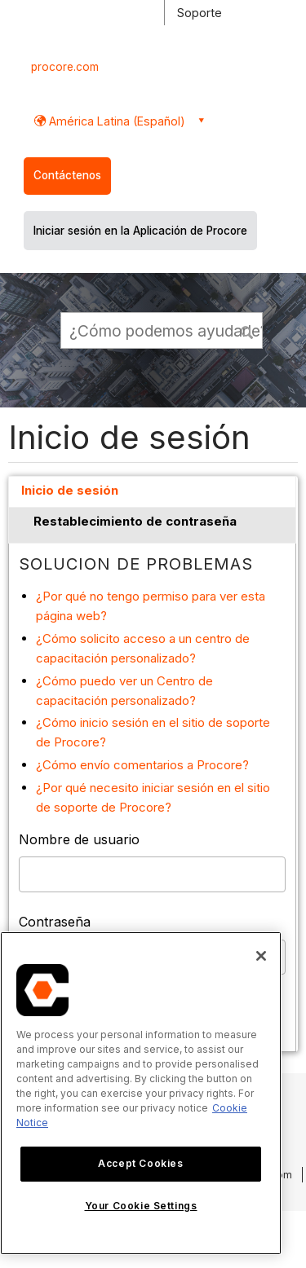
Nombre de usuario (79, 839)
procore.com (65, 66)
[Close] (261, 956)
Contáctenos (67, 175)
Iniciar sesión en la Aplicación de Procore (140, 230)
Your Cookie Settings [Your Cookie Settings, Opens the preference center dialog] (141, 1206)
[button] (248, 330)
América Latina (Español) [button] (115, 121)
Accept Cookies (140, 1163)
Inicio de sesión (69, 490)
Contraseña (55, 922)
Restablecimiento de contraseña (135, 521)
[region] (141, 1093)
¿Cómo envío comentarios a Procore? (142, 765)
